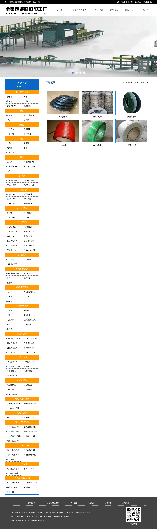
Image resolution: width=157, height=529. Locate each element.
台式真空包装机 (13, 431)
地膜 (8, 171)
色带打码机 (28, 390)
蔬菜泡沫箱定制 (30, 320)
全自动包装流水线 (22, 478)
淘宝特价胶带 (12, 264)
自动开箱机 (11, 371)
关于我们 (99, 10)
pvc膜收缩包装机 (13, 408)
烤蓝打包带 (11, 199)
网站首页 (60, 10)
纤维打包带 (28, 204)
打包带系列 (22, 190)
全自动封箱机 (12, 376)
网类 (22, 111)
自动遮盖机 (11, 352)
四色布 (26, 97)
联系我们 (144, 10)
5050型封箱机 (29, 362)
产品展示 (114, 10)
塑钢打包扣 (28, 213)
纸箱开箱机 (28, 371)
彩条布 (9, 97)
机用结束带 (11, 143)
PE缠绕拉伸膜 (29, 162)
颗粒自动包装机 (13, 450)
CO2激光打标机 (13, 473)
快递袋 (9, 283)
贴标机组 (27, 487)
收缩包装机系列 (22, 399)
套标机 (9, 418)
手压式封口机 (29, 343)
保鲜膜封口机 (29, 348)
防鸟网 (9, 329)
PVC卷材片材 (29, 185)
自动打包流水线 (79, 10)
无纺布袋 (27, 278)
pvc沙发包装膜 (29, 166)
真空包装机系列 (22, 422)
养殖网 (26, 120)
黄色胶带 (27, 259)
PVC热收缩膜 (29, 180)
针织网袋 (10, 129)
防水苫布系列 (22, 92)
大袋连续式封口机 (31, 338)
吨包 (8, 278)
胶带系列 (22, 255)
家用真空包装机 (13, 441)
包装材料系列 (22, 306)
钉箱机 (26, 366)
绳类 (22, 139)
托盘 (8, 315)
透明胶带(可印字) (13, 259)
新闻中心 (129, 10)
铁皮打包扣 (11, 218)
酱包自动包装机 (30, 455)
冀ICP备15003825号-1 (36, 520)
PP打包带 (27, 199)
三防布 (26, 101)
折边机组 (10, 492)
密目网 (9, 120)
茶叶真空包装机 (30, 436)
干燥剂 (26, 311)
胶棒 (8, 325)
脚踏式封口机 (12, 343)
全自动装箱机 (12, 241)
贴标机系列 (22, 413)
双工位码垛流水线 (31, 483)
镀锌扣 (9, 213)
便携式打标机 (29, 469)
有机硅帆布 (11, 106)
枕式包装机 (11, 459)
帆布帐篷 (27, 106)
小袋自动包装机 (22, 445)
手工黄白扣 (28, 218)
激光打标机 (22, 464)
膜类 (22, 157)
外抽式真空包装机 (31, 431)
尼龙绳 (9, 148)
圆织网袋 (27, 129)
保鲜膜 (9, 162)
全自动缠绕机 (12, 245)
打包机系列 (22, 222)
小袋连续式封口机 (14, 338)
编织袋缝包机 (12, 348)
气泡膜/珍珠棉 (12, 166)
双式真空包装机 (30, 427)
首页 (136, 82)
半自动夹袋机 (12, 487)
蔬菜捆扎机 (11, 250)
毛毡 (8, 292)
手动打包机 (11, 227)
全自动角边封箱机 (14, 366)
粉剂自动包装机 (30, 450)
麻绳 (25, 148)
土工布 (26, 297)
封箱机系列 (22, 357)
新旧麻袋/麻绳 (29, 292)
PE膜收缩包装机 (30, 404)
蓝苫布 (9, 101)
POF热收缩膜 (12, 180)
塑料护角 (27, 315)
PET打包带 (11, 204)
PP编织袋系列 (22, 269)
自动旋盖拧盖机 (30, 352)
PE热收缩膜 (11, 185)
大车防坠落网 (29, 115)
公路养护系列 (22, 287)
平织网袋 (10, 134)
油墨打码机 (11, 390)
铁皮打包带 (11, 194)
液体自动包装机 (13, 455)
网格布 (9, 301)
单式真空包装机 (13, 427)
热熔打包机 (11, 236)
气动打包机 (28, 227)
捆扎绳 (26, 143)
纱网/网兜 (27, 134)
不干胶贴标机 (29, 418)
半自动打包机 (12, 232)
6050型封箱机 (12, 362)
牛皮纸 (9, 311)
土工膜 (9, 297)
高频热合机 (28, 236)
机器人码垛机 (29, 245)
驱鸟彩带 (27, 325)
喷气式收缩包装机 (14, 404)
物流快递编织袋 (13, 273)
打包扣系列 (22, 208)
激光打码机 (28, 385)
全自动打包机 (29, 232)
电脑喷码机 (11, 385)
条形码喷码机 (12, 394)
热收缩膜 (22, 176)
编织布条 (27, 273)
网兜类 (22, 125)
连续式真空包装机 (14, 436)
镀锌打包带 (28, 194)
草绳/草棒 (10, 152)
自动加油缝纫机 (30, 250)
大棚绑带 (10, 320)
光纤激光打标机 (13, 469)
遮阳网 (9, 115)
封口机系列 (22, 334)
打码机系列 (22, 380)
